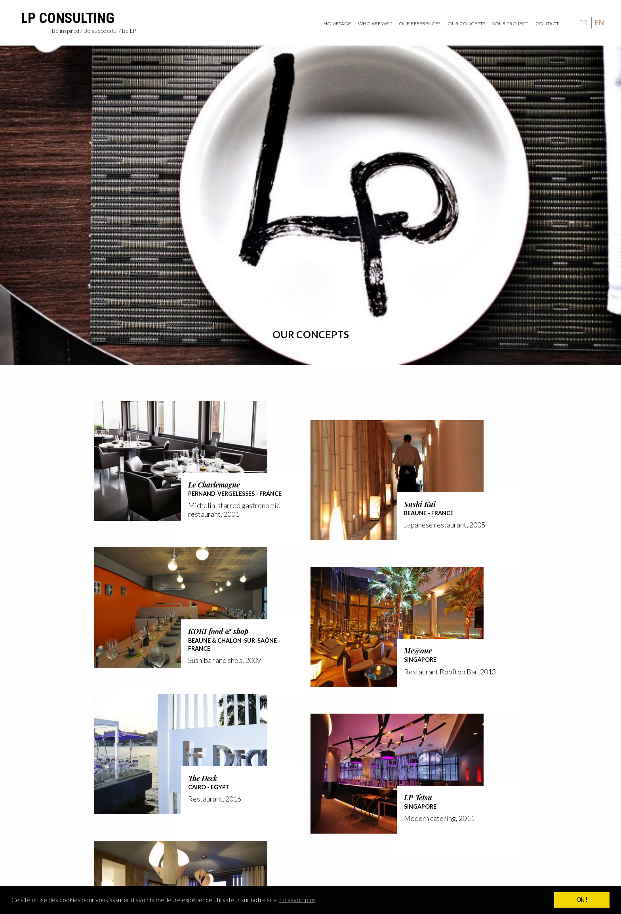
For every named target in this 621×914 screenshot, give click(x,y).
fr (583, 22)
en (599, 22)
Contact (547, 24)
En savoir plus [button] (297, 899)
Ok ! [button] (582, 899)
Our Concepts (466, 24)
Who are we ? (375, 24)
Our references (419, 24)
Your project (510, 24)
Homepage (337, 24)
